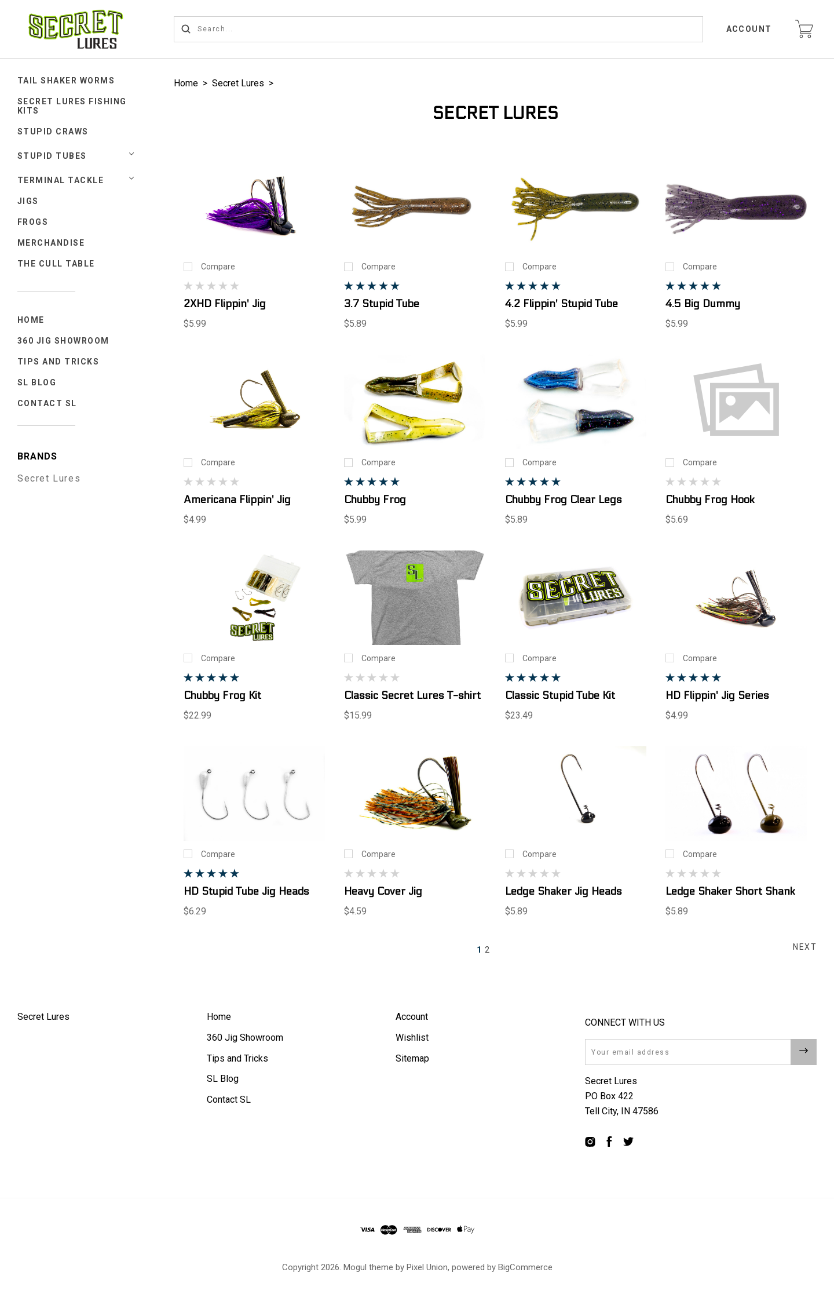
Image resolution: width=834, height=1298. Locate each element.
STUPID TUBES (52, 156)
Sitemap (412, 1058)
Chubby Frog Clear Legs (563, 500)
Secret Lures (49, 478)
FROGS (33, 222)
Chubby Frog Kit (222, 696)
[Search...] (438, 29)
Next (805, 946)
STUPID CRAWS (53, 131)
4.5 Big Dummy (702, 304)
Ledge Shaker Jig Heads (563, 891)
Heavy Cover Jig (383, 891)
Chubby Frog (375, 500)
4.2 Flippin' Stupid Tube (561, 304)
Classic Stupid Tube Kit (560, 696)
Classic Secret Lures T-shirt (412, 696)
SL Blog (37, 382)
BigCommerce (525, 1267)
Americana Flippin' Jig (237, 500)
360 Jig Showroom (63, 340)
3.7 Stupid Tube (381, 304)
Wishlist (412, 1037)
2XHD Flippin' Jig (225, 304)
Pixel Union (427, 1267)
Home (31, 319)
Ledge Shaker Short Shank (730, 891)
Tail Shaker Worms (66, 80)
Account (749, 29)
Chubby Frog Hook (710, 500)
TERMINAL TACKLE (60, 180)
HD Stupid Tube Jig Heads (246, 891)
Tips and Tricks (58, 361)
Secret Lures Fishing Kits (72, 106)
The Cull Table (56, 263)
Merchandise (51, 242)
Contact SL (47, 403)
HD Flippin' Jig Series (717, 696)
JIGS (28, 201)
